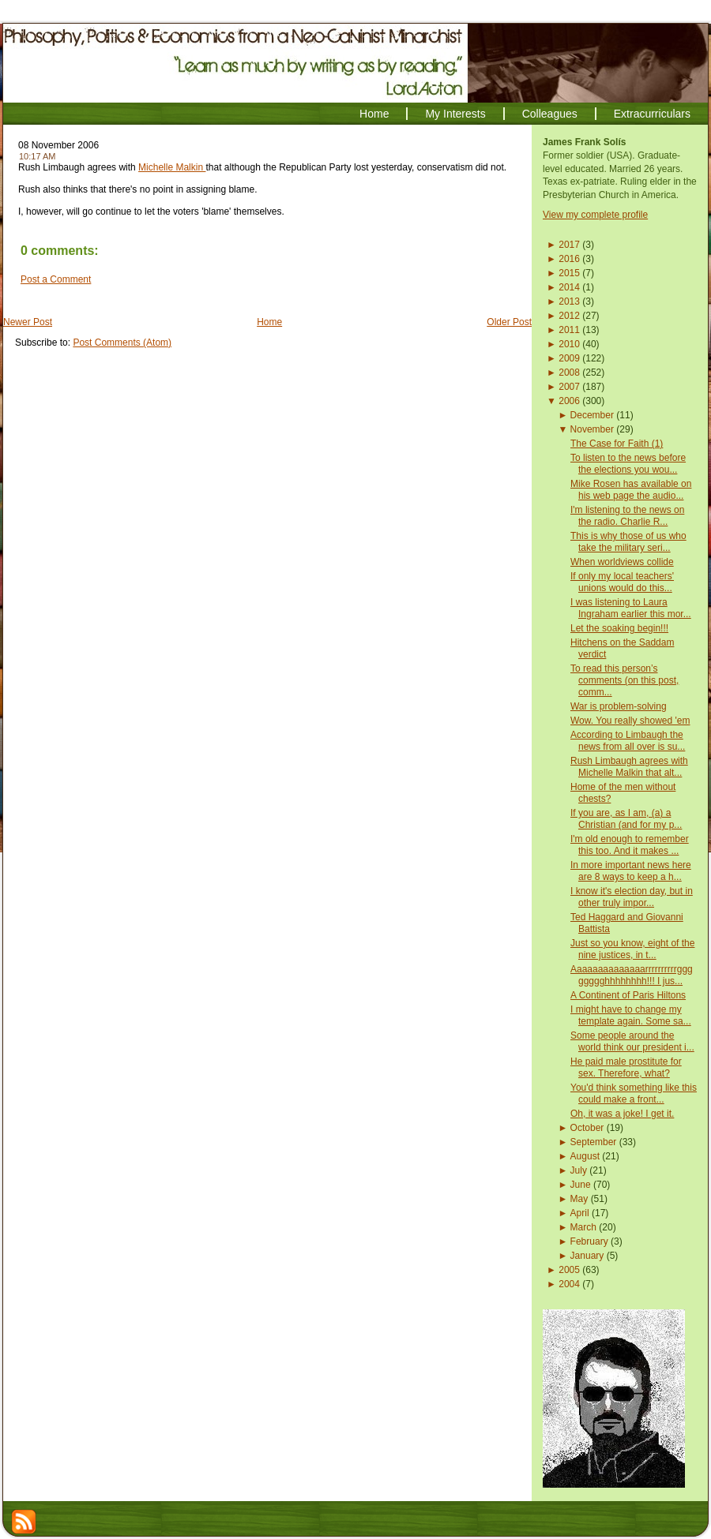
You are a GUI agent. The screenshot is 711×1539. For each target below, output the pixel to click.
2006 (569, 400)
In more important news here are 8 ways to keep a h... (630, 870)
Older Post (509, 322)
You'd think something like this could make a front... (633, 1093)
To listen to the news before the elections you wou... (628, 463)
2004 (569, 1284)
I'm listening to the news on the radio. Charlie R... (627, 515)
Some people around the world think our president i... (632, 1041)
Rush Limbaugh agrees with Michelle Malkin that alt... (629, 766)
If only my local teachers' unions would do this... (622, 582)
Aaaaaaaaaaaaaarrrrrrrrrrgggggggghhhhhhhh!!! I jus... (631, 975)
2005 (569, 1269)
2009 (569, 358)
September (593, 1142)
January (587, 1255)
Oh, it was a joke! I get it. (622, 1113)
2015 (569, 273)
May (579, 1198)
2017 (569, 244)
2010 (569, 344)
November (592, 429)
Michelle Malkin (171, 167)
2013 (569, 301)
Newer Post (27, 322)
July (578, 1170)
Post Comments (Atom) (122, 342)
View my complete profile (595, 214)
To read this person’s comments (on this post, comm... (624, 680)
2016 (569, 258)
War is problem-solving (618, 706)
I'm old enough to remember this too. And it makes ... (629, 844)
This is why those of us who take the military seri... (628, 541)
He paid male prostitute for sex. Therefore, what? (626, 1067)
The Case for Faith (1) (616, 443)
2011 (569, 329)
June (580, 1184)
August (585, 1156)
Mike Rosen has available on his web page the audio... (630, 489)
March (583, 1227)
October (587, 1127)
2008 (569, 372)
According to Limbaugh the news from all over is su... (627, 740)
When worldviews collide (622, 561)
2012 (569, 315)
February (589, 1241)
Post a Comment (56, 279)
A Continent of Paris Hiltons (628, 995)
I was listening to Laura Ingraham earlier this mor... (630, 608)
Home (269, 322)
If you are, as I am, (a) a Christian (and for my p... (626, 818)
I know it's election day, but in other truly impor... (631, 897)
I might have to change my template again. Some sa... (630, 1015)
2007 (569, 386)
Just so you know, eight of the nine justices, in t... (632, 949)
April (579, 1213)
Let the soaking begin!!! (619, 628)
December (592, 415)
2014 (569, 287)
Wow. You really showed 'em (630, 720)
